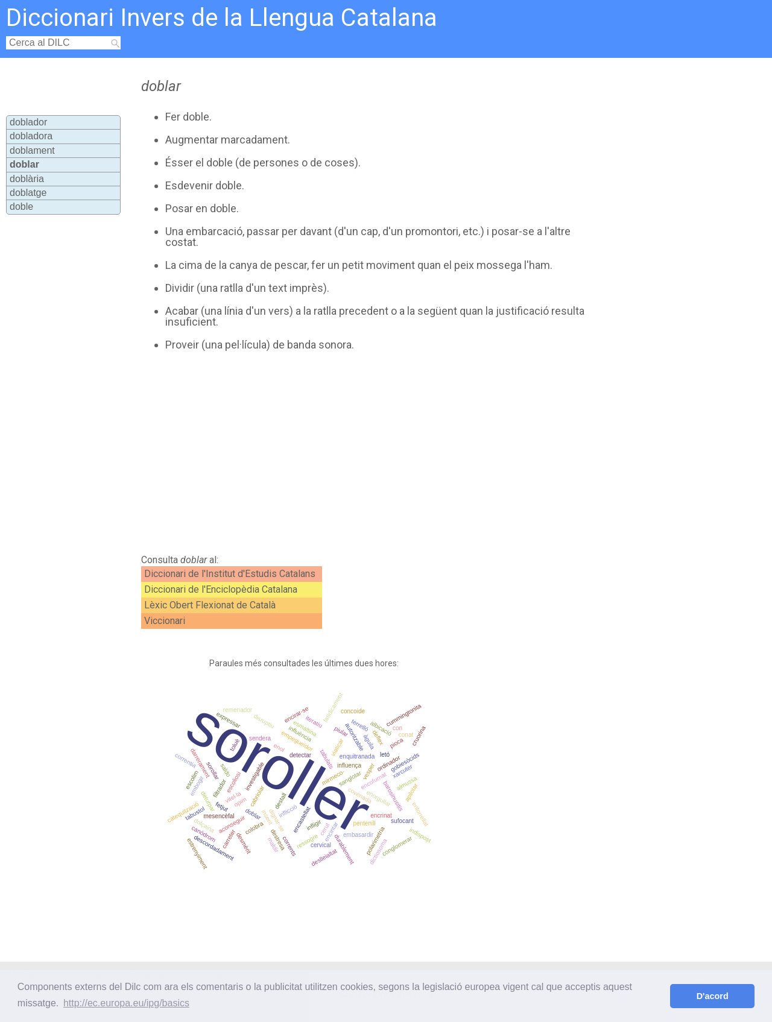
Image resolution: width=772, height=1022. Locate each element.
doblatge (28, 193)
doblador (28, 122)
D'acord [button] (713, 996)
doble (21, 206)
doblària (27, 179)
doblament (32, 150)
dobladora (31, 136)
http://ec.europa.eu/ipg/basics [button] (126, 1003)
